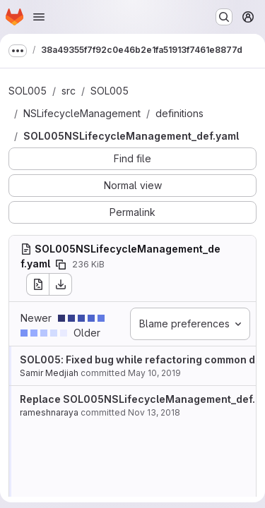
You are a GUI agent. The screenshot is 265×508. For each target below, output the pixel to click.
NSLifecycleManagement (82, 113)
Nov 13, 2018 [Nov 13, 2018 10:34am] (154, 412)
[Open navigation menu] (39, 17)
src (68, 91)
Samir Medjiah (49, 373)
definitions (179, 113)
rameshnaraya (49, 412)
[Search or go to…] (224, 16)
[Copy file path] (60, 264)
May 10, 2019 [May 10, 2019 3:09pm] (154, 373)
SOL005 (27, 91)
